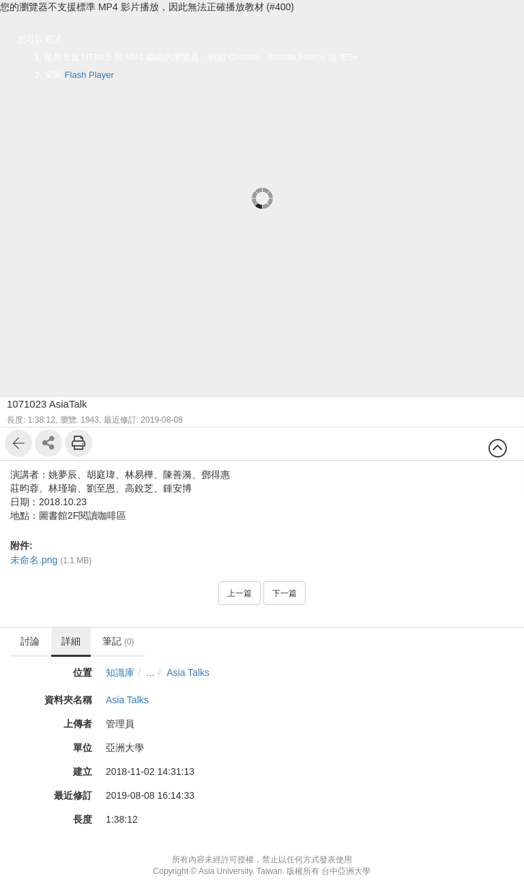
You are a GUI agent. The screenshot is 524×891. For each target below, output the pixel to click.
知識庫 (120, 672)
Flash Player (89, 75)
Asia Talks (187, 672)
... (151, 672)
